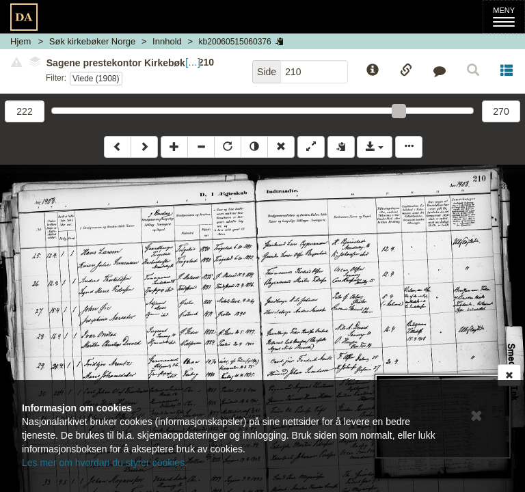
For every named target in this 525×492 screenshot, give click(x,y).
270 (501, 111)
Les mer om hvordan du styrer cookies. (104, 462)
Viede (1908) (96, 78)
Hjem (20, 41)
